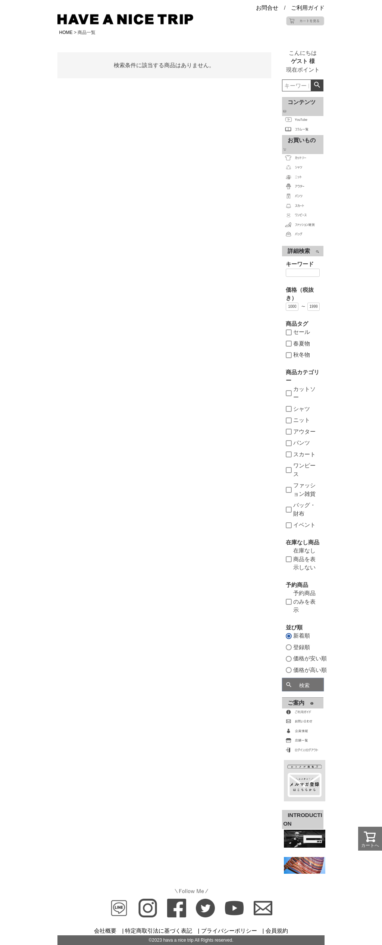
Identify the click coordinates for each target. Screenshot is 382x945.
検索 (317, 85)
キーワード (300, 264)
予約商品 (297, 585)
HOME (66, 32)
